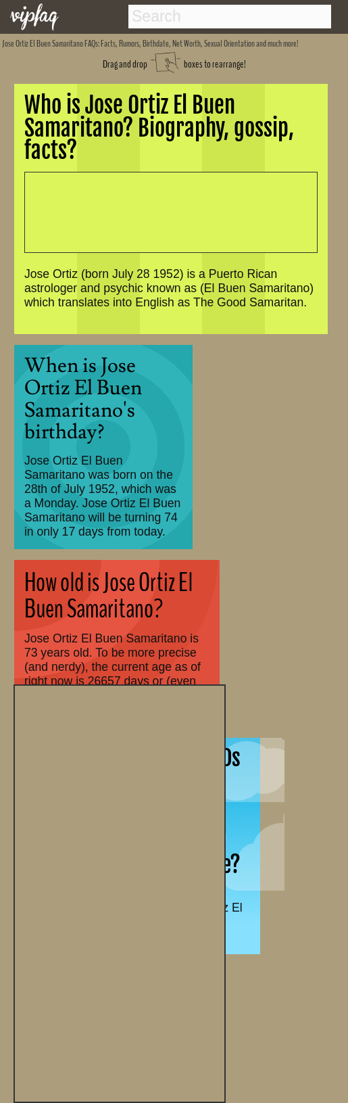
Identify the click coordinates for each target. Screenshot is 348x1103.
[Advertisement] (119, 892)
